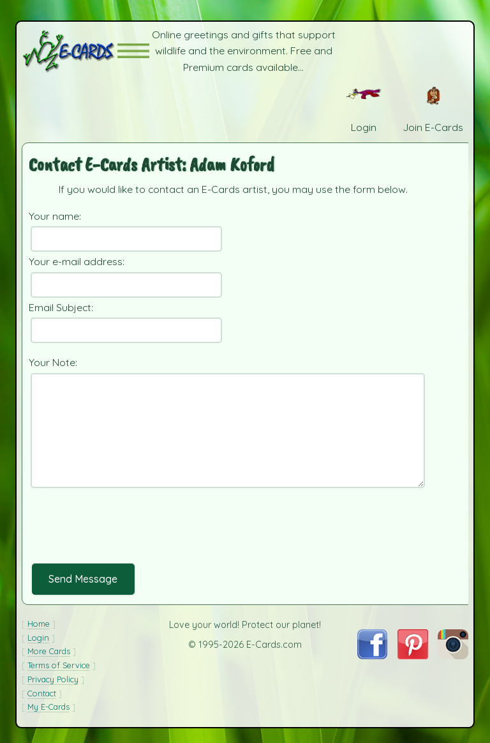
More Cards (48, 651)
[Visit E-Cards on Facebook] (372, 655)
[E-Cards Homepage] (69, 51)
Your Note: (53, 362)
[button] (133, 50)
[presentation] (126, 536)
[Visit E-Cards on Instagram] (453, 655)
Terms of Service (58, 665)
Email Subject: (61, 307)
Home (38, 623)
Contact (41, 693)
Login (38, 637)
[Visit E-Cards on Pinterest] (412, 655)
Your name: (55, 216)
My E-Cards (48, 706)
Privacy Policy (52, 679)
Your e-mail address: (76, 261)
